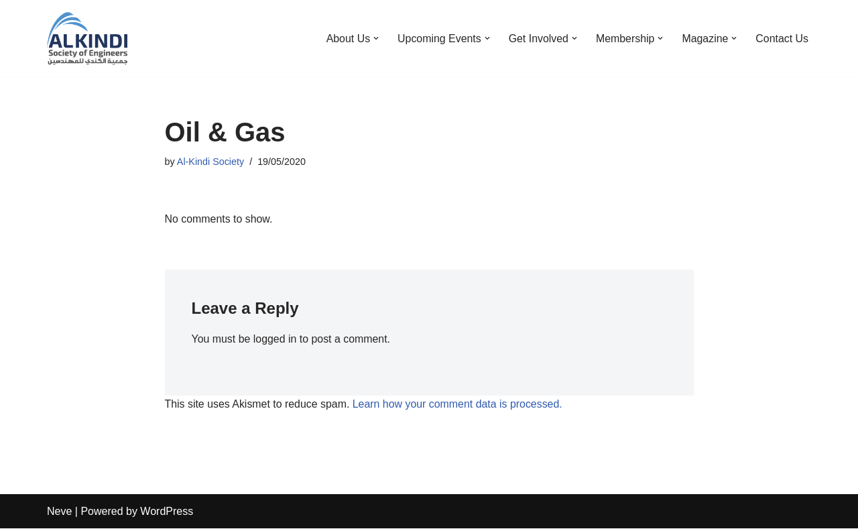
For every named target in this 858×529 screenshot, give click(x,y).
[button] (374, 38)
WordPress (166, 512)
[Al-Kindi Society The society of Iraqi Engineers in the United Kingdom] (87, 38)
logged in (275, 339)
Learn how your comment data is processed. (458, 404)
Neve (59, 512)
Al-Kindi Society (211, 161)
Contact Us (781, 38)
